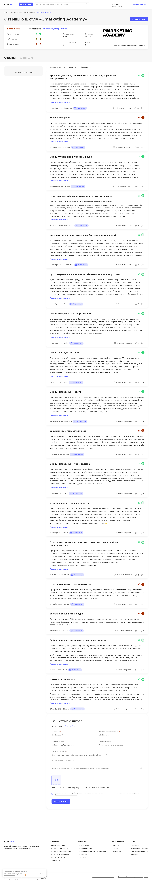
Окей (40, 873)
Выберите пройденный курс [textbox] (63, 745)
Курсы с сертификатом (59, 848)
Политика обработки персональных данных (133, 877)
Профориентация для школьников (92, 851)
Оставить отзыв (138, 19)
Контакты (134, 854)
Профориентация (85, 848)
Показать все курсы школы (127, 45)
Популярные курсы (57, 845)
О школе (26, 57)
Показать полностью (59, 102)
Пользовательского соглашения (66, 795)
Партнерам (116, 851)
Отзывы (10, 57)
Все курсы (27, 4)
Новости (115, 845)
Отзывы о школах (139, 4)
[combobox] (73, 745)
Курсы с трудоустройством (60, 851)
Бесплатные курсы (57, 857)
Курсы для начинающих (59, 854)
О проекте (135, 845)
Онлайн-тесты (83, 845)
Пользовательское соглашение (103, 877)
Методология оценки (139, 848)
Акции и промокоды (117, 4)
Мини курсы (55, 860)
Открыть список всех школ (24, 72)
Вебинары (82, 857)
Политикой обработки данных (115, 793)
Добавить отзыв (60, 801)
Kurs (9, 4)
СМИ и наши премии (139, 851)
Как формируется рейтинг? (54, 29)
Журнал (115, 848)
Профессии (82, 854)
